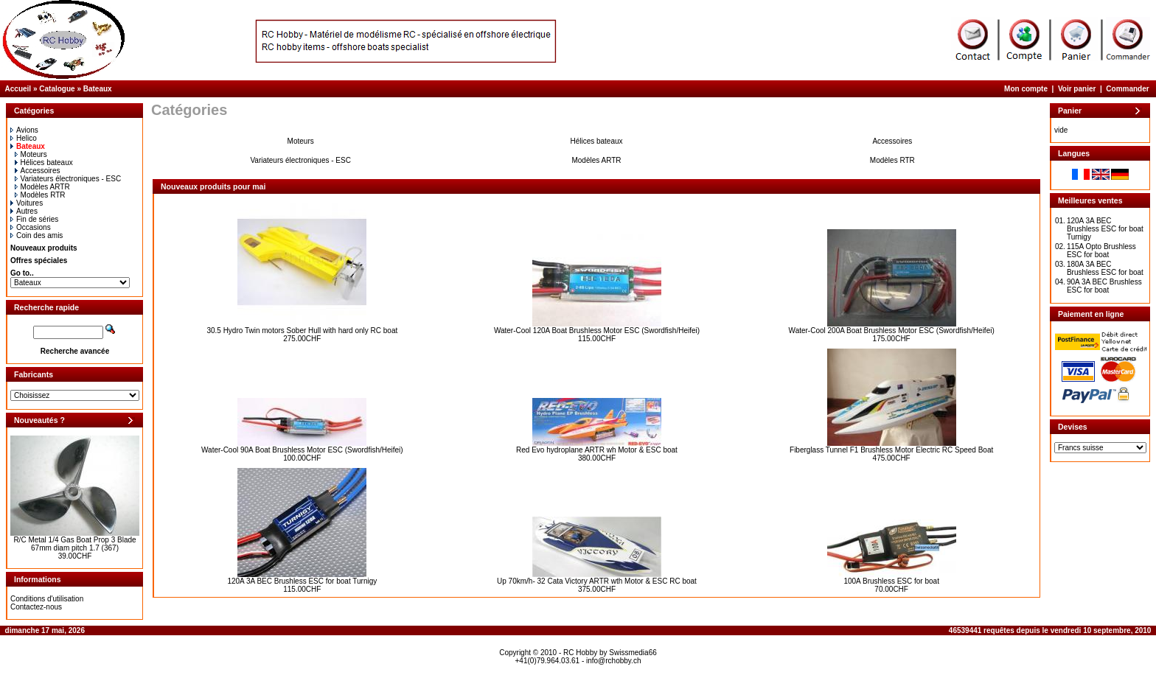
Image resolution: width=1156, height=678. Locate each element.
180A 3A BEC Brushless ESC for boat (1105, 268)
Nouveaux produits (43, 248)
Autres (24, 211)
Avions (24, 130)
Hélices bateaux (44, 162)
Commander (1127, 89)
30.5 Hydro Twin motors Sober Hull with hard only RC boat (301, 330)
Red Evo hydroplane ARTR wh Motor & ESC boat (597, 450)
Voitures (26, 203)
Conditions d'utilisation (46, 599)
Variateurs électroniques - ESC (68, 179)
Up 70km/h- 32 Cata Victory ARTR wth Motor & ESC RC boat (597, 581)
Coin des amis (36, 235)
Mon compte (1026, 89)
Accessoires (37, 171)
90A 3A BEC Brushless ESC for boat (1104, 286)
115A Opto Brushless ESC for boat (1101, 250)
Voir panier (1077, 89)
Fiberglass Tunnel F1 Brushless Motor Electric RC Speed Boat (891, 450)
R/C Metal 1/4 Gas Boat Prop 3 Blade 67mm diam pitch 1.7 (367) (74, 544)
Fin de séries (34, 219)
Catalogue (56, 89)
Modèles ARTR (42, 187)
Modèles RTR (40, 195)
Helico (23, 138)
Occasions (30, 227)
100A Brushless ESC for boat (891, 581)
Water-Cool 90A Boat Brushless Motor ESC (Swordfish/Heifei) (302, 450)
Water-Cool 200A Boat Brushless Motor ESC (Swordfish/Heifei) (892, 330)
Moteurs (31, 154)
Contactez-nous (36, 607)
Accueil (18, 89)
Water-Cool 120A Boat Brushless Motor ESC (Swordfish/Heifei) (597, 330)
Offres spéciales (38, 260)
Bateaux (97, 89)
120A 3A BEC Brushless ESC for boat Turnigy (302, 581)
